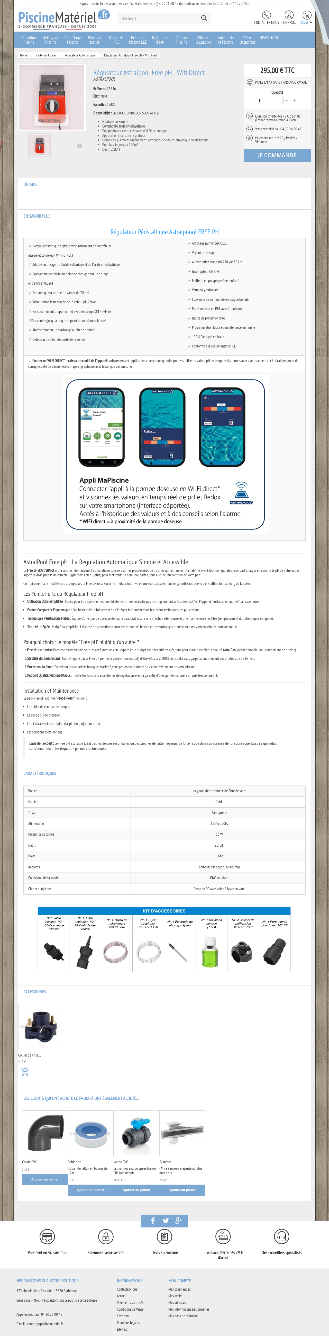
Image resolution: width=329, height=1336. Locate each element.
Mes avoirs (175, 1295)
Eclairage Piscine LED (138, 40)
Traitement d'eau (160, 40)
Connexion (289, 22)
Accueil (121, 1295)
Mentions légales (128, 1322)
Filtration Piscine (29, 40)
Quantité (277, 92)
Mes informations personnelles (188, 1309)
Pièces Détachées (247, 40)
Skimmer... (165, 1161)
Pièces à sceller (94, 40)
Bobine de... (75, 1161)
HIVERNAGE (269, 38)
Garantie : (99, 104)
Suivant (79, 145)
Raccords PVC (116, 40)
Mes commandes (179, 1289)
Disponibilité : (102, 113)
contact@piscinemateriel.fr (45, 1323)
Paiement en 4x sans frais (47, 1252)
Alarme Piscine (182, 40)
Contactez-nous (266, 22)
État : (96, 96)
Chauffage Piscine (73, 40)
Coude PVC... (30, 1161)
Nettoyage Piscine (51, 40)
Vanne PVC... (122, 1161)
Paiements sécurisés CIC (105, 1252)
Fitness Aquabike (203, 40)
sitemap (122, 1329)
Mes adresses (177, 1302)
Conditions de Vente (130, 1309)
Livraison (123, 1315)
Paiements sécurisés (130, 1302)
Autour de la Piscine (226, 40)
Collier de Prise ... (29, 1055)
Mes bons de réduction (183, 1315)
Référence (99, 88)
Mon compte (179, 1281)
